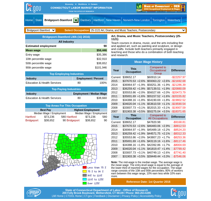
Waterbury (173, 20)
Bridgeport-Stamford (58, 20)
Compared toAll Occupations (158, 117)
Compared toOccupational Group (158, 70)
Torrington (159, 20)
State (38, 20)
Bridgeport (31, 120)
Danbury (85, 20)
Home (29, 20)
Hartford (99, 20)
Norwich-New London (136, 20)
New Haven (113, 20)
